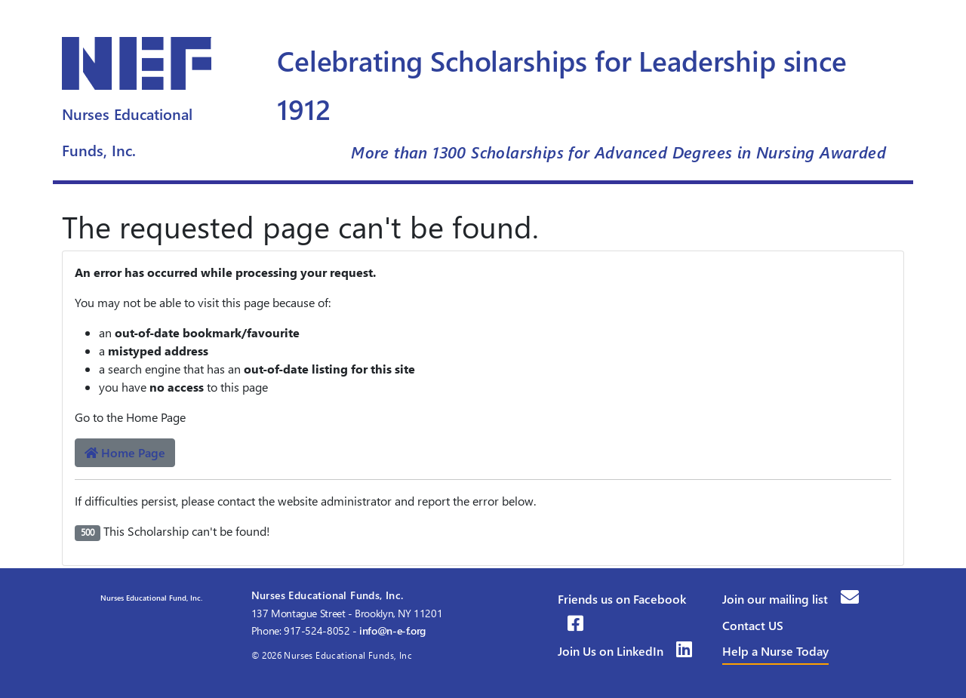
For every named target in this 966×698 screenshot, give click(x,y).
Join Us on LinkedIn (625, 651)
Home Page (125, 452)
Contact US (752, 625)
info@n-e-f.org (392, 630)
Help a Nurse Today (775, 651)
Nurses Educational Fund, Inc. (150, 597)
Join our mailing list (790, 599)
